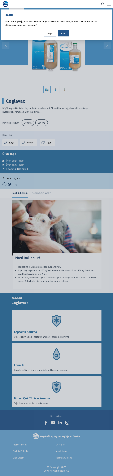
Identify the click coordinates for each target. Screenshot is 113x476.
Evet (63, 33)
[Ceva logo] (5, 4)
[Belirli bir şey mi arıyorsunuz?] (102, 4)
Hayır (50, 33)
